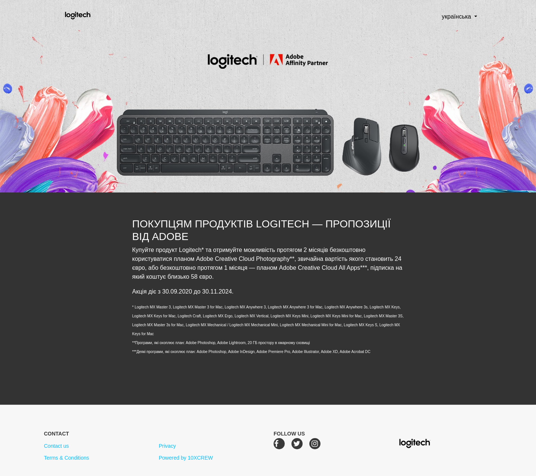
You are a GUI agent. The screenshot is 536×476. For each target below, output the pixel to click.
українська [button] (451, 16)
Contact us (56, 446)
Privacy (167, 446)
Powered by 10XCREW (186, 458)
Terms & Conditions (66, 458)
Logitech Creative (88, 14)
